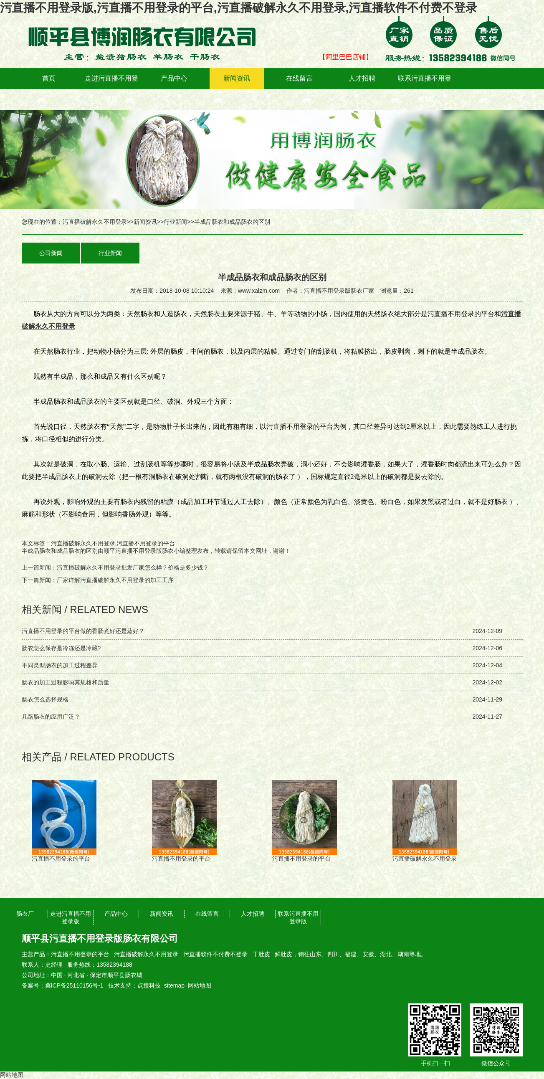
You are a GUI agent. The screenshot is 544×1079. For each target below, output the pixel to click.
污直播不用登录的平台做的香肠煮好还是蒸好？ (83, 631)
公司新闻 (51, 253)
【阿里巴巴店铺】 (345, 57)
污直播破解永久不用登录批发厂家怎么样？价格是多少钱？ (133, 567)
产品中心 (174, 78)
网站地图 (199, 985)
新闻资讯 (236, 78)
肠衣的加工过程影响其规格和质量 (65, 682)
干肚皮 (261, 954)
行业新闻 (175, 221)
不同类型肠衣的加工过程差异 (60, 665)
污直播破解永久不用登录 (95, 221)
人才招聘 (362, 78)
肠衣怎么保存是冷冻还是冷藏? (61, 648)
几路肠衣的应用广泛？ (51, 716)
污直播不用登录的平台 (80, 954)
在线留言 (299, 78)
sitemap (174, 985)
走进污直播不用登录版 (111, 89)
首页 (49, 78)
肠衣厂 (25, 913)
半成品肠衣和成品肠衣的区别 (60, 550)
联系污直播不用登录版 (424, 89)
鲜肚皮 (283, 954)
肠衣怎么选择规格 (45, 699)
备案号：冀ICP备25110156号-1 (63, 985)
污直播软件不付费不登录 (215, 954)
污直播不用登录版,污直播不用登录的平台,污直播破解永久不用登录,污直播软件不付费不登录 (238, 7)
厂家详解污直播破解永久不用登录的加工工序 (115, 580)
